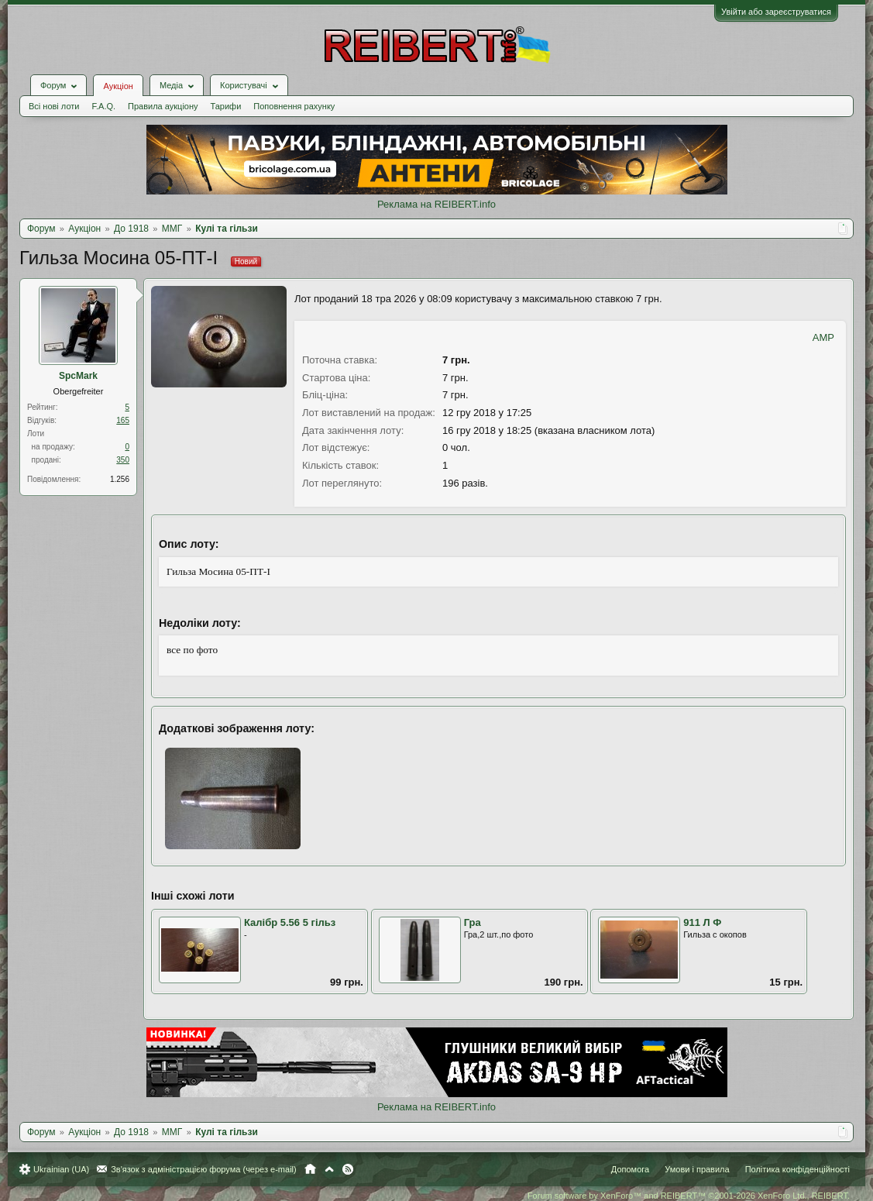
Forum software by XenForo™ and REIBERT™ (689, 1195)
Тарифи (226, 106)
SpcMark (78, 375)
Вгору (329, 1169)
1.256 (119, 479)
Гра (472, 922)
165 (122, 420)
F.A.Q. (103, 106)
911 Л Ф (702, 922)
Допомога (630, 1169)
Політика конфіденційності (797, 1169)
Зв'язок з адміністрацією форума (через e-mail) (204, 1169)
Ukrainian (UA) (61, 1169)
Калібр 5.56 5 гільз (289, 922)
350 (122, 460)
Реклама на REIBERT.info (436, 204)
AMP (823, 337)
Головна (310, 1169)
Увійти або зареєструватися (776, 11)
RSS (347, 1169)
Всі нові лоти (54, 106)
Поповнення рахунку (294, 106)
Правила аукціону (163, 106)
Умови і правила (697, 1169)
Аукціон (117, 86)
